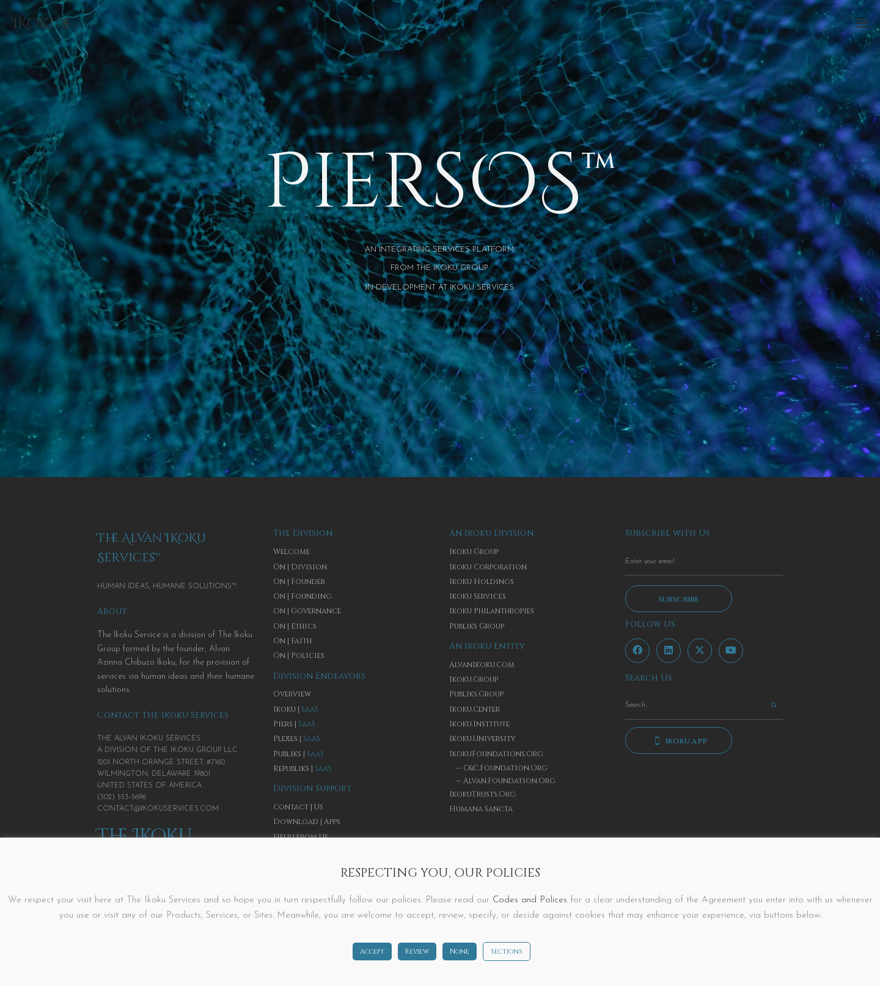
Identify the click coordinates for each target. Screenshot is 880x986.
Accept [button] (372, 951)
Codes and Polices (530, 900)
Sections (506, 951)
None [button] (459, 951)
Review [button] (417, 951)
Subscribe (678, 599)
